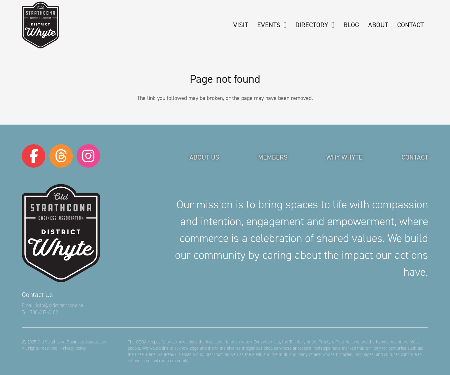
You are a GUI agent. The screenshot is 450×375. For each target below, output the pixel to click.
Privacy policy (73, 348)
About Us (204, 157)
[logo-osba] (40, 25)
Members (273, 157)
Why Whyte (344, 157)
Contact (415, 157)
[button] (283, 25)
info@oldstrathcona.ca (59, 305)
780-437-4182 (44, 312)
